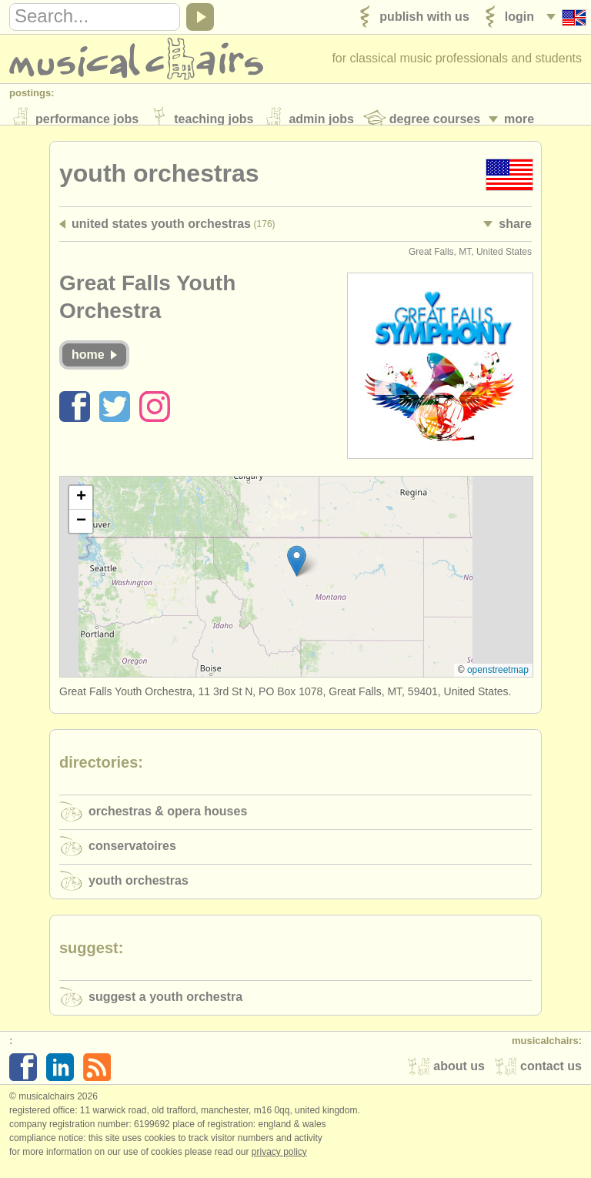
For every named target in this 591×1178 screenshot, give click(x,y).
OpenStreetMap (498, 679)
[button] (296, 571)
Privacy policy (279, 1161)
